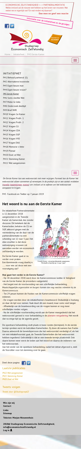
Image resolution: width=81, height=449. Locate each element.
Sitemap (7, 413)
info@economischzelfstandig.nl (19, 427)
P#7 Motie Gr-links (11, 102)
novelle (6, 184)
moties (26, 184)
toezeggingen (16, 184)
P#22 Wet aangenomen (14, 163)
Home (7, 54)
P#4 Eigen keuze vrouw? (15, 89)
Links (5, 410)
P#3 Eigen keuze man (13, 85)
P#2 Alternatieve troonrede (16, 81)
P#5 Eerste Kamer (11, 94)
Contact (7, 406)
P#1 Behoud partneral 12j (15, 77)
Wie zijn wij (9, 402)
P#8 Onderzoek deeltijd (14, 106)
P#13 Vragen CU (11, 126)
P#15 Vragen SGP (11, 134)
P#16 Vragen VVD (11, 138)
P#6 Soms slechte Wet (13, 98)
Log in (7, 430)
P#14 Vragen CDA (11, 130)
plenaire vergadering (58, 315)
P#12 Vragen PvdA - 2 (13, 122)
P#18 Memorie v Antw (13, 146)
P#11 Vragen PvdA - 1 (13, 118)
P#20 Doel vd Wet (12, 155)
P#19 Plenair (9, 151)
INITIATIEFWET (12, 73)
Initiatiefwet (18, 54)
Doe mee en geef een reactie (53, 13)
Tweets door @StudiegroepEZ (15, 391)
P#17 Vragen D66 (11, 142)
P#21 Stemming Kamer (14, 159)
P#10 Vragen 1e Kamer (14, 114)
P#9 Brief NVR (10, 110)
